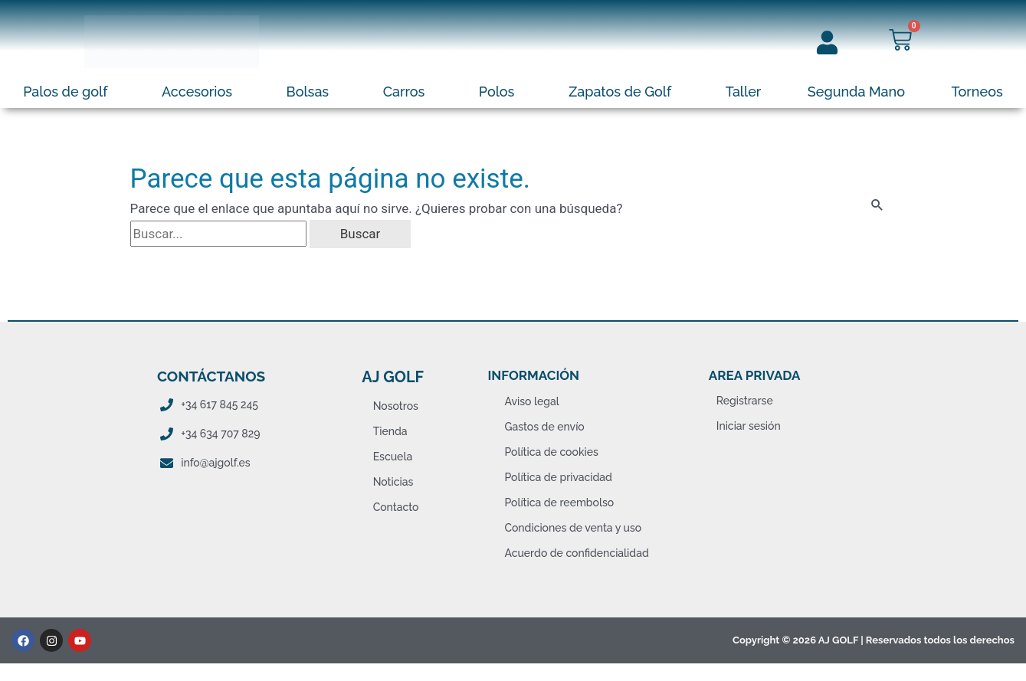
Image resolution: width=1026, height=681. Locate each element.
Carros (404, 91)
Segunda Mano (856, 91)
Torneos (977, 91)
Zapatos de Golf (620, 91)
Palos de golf (65, 91)
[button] (69, 92)
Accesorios (197, 91)
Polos (497, 91)
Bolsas (308, 91)
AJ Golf (393, 377)
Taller (744, 91)
